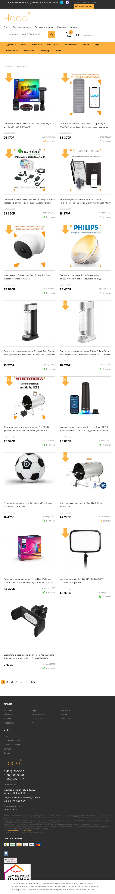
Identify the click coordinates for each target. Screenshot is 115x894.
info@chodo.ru (10, 809)
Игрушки (99, 44)
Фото (58, 50)
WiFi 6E (86, 44)
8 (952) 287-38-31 (50, 2)
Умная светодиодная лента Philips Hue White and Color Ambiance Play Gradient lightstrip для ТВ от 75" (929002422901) (28, 582)
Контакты (61, 27)
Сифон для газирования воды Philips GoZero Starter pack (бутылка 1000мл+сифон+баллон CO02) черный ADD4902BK (29, 354)
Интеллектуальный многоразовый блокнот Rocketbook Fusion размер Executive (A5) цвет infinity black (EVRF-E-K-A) (85, 203)
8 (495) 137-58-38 (16, 2)
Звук (23, 44)
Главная (8, 66)
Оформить (88, 35)
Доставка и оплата (22, 27)
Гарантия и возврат (44, 27)
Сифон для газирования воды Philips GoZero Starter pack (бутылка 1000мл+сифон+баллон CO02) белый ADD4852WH (85, 354)
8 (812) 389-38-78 (33, 2)
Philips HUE (36, 44)
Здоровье (11, 44)
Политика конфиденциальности (17, 831)
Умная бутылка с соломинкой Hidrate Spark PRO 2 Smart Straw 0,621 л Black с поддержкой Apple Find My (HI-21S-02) (84, 430)
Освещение (12, 50)
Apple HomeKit (70, 44)
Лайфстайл (28, 50)
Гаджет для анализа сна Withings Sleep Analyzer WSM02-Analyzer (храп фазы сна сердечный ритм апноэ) (84, 127)
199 (33, 682)
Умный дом (52, 44)
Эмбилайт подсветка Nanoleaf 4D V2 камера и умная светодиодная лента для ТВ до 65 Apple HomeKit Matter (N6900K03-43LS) (29, 203)
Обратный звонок (84, 6)
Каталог (74, 27)
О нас (6, 27)
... (27, 682)
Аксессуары (45, 50)
